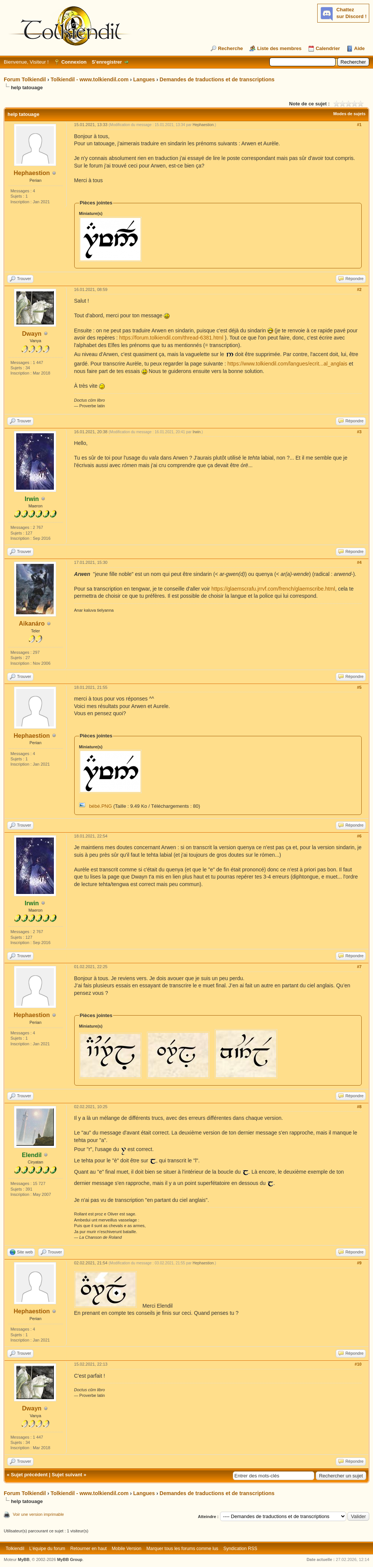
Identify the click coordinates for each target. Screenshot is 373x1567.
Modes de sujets (349, 113)
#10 (358, 1364)
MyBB (23, 1559)
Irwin (196, 432)
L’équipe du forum (47, 1548)
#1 (359, 124)
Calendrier (328, 48)
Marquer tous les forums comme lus (183, 1548)
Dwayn (32, 333)
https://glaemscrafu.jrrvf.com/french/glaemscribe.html (273, 589)
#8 (359, 1106)
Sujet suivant (67, 1474)
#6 (359, 836)
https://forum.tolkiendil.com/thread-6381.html (171, 338)
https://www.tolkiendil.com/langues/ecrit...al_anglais (287, 364)
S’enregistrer (107, 62)
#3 (359, 431)
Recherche (230, 48)
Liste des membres (279, 48)
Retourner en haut (88, 1548)
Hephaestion (32, 173)
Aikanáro (31, 623)
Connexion (74, 62)
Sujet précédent (29, 1474)
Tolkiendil (15, 1548)
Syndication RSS (240, 1548)
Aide (359, 48)
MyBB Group (69, 1559)
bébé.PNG (100, 806)
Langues (144, 79)
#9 (359, 1263)
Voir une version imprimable (38, 1514)
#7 (359, 966)
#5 (359, 687)
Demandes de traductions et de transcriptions (217, 79)
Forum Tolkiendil (25, 79)
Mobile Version (127, 1548)
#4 (359, 562)
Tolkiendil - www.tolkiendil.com (89, 79)
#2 (359, 289)
